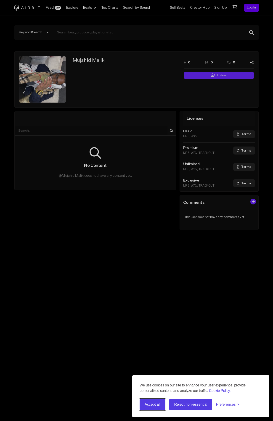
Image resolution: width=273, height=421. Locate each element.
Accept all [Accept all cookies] (152, 404)
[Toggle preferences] (227, 404)
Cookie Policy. (220, 391)
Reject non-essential (190, 404)
